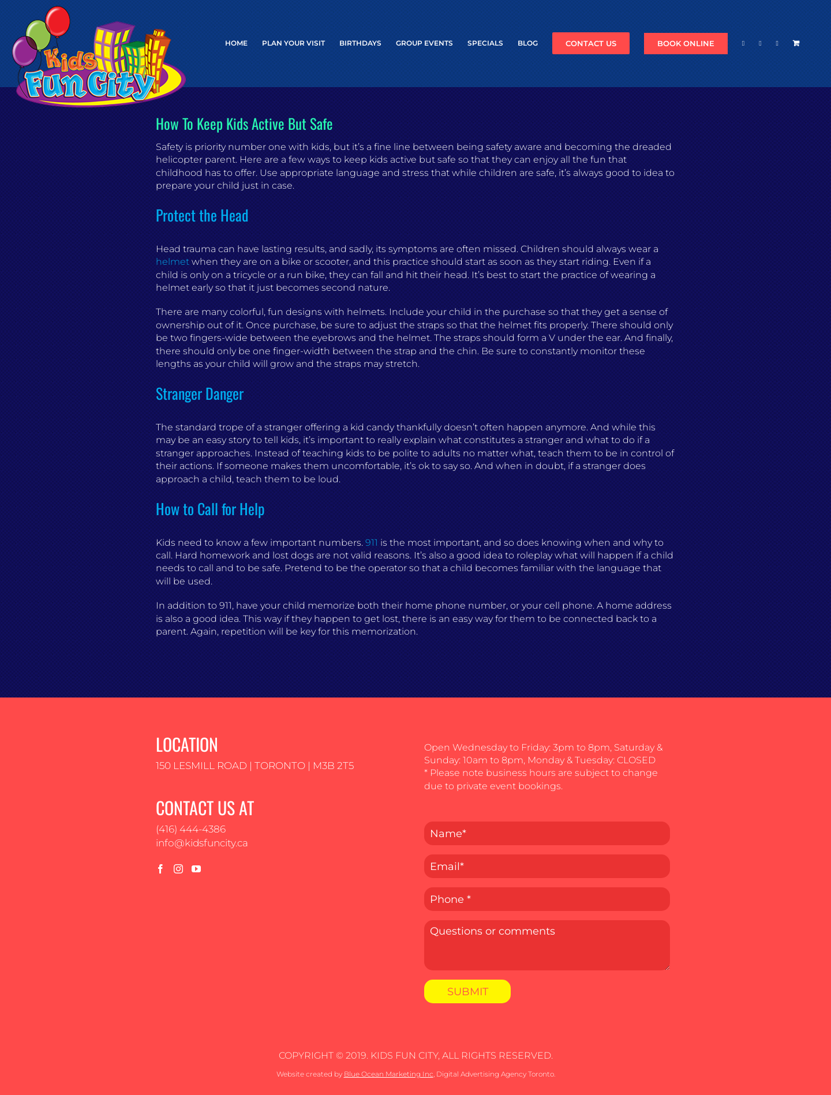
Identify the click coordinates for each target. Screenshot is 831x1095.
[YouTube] (196, 868)
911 (371, 542)
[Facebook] (160, 868)
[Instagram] (178, 868)
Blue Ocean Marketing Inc (388, 1074)
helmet (172, 261)
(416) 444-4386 (191, 829)
